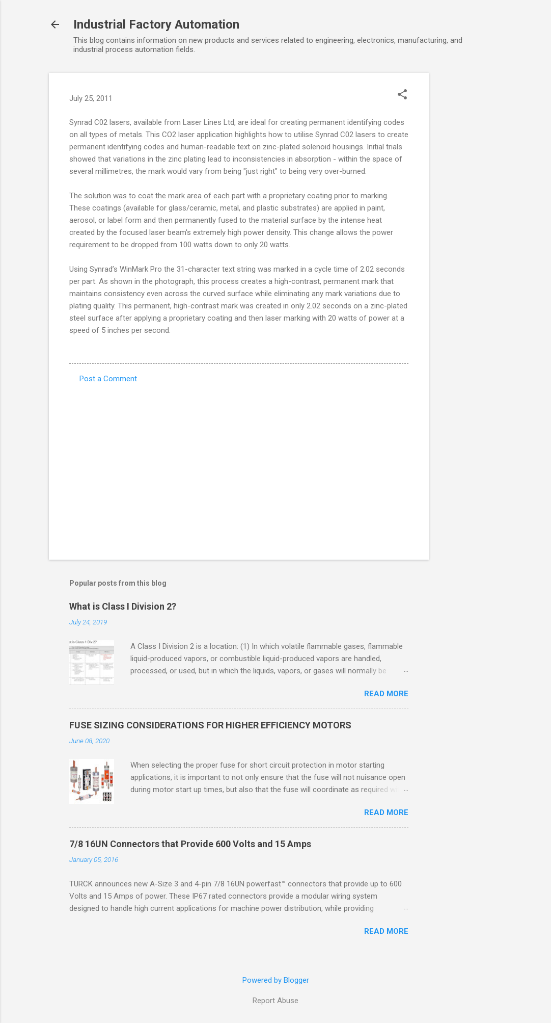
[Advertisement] (469, 226)
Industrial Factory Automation (156, 24)
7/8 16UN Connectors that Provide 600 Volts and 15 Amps (190, 843)
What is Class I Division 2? (122, 606)
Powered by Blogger (275, 980)
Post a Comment (108, 378)
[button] (402, 95)
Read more (386, 693)
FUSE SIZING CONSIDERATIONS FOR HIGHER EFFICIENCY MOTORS (210, 725)
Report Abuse (275, 1000)
